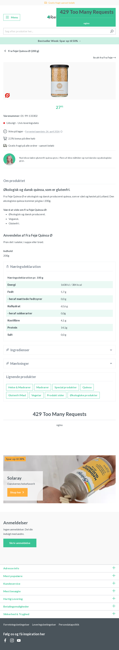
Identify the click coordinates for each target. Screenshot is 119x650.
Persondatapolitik (69, 624)
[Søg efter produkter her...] (55, 31)
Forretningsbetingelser (16, 624)
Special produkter (66, 387)
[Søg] (112, 31)
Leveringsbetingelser (44, 624)
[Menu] (11, 17)
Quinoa (87, 387)
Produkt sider (55, 395)
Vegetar (36, 395)
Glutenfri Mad (17, 395)
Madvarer (42, 387)
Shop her (17, 492)
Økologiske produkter (84, 395)
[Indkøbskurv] (86, 17)
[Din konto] (51, 17)
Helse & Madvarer (19, 387)
